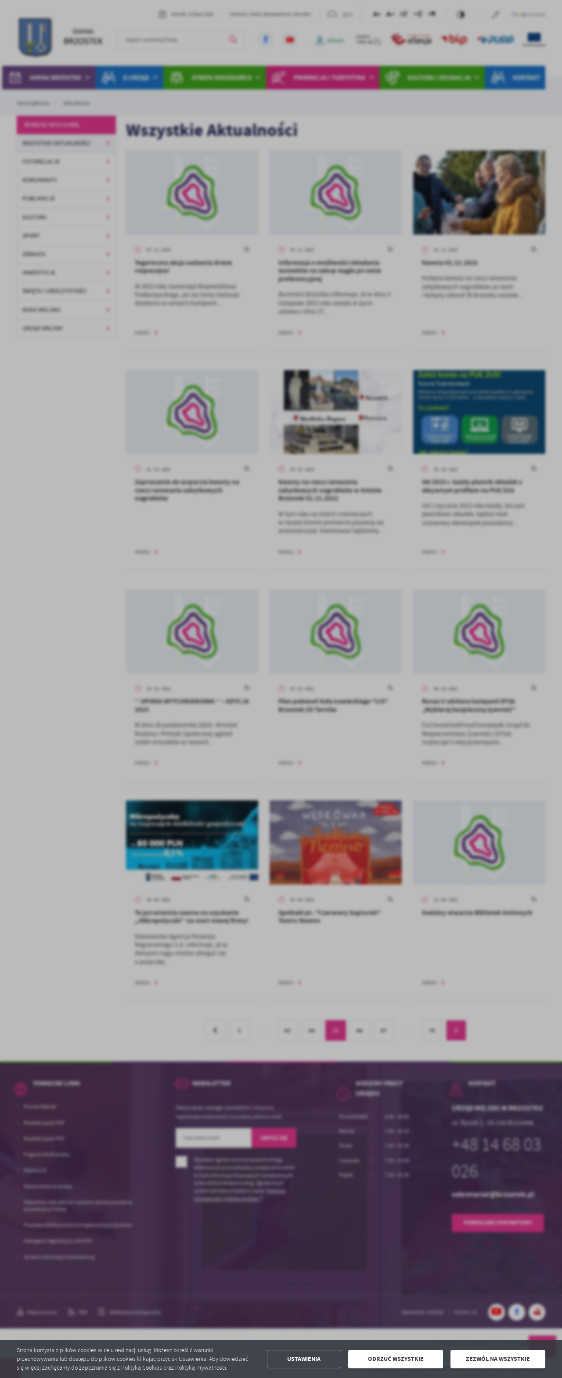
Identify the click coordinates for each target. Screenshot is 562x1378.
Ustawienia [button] (304, 1359)
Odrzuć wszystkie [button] (396, 1359)
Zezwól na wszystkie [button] (498, 1359)
